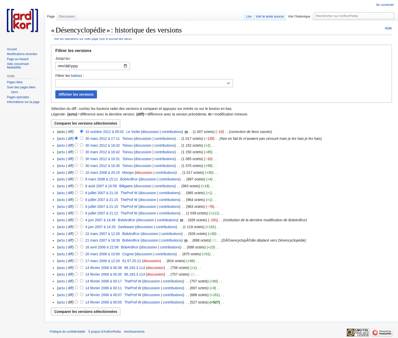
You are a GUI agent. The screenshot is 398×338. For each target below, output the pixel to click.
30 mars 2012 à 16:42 (102, 145)
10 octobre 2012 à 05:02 (104, 132)
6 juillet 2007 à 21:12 (101, 213)
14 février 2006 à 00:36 (103, 268)
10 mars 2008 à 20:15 (102, 173)
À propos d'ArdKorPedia (104, 331)
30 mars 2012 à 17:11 (102, 139)
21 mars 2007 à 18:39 (102, 240)
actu (61, 139)
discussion (150, 132)
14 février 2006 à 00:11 (103, 288)
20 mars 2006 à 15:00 (102, 254)
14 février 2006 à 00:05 (103, 302)
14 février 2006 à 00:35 (103, 274)
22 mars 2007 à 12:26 (102, 234)
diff (70, 132)
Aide (388, 28)
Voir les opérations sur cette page (76, 38)
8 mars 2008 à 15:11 (101, 179)
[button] (221, 52)
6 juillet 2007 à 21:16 (101, 193)
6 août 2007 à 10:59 (101, 186)
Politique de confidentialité (67, 331)
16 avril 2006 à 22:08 (102, 247)
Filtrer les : (69, 76)
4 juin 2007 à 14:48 (100, 220)
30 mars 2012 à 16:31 (102, 159)
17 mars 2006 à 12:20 (102, 261)
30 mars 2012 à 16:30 (102, 166)
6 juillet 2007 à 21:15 (101, 200)
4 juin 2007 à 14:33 (100, 227)
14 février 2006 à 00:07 (103, 295)
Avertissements (134, 331)
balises (76, 76)
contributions (172, 132)
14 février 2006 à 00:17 (103, 281)
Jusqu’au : (63, 58)
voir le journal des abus (115, 38)
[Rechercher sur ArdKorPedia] (354, 15)
